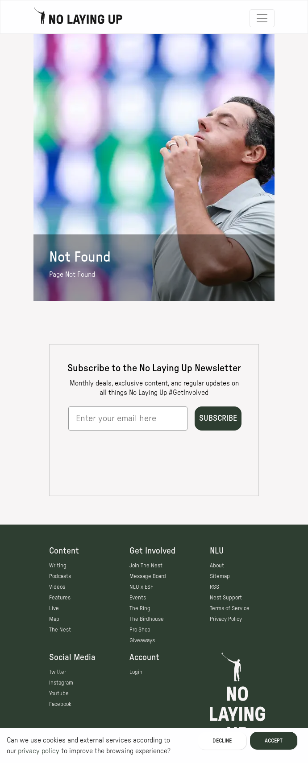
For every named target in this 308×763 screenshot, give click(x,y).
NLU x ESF (141, 587)
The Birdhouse (146, 619)
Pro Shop (139, 629)
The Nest (60, 629)
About (217, 565)
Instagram (61, 682)
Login (135, 672)
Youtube (59, 693)
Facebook (60, 704)
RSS (214, 587)
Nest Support (226, 597)
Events (137, 597)
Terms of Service (230, 608)
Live (54, 608)
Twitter (57, 672)
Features (60, 597)
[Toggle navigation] (262, 18)
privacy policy (38, 751)
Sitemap (220, 576)
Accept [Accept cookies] (274, 740)
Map (54, 619)
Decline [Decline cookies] (222, 740)
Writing (58, 565)
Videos (57, 587)
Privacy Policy (226, 619)
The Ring (139, 608)
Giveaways (142, 640)
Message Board (147, 576)
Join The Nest (145, 565)
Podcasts (60, 576)
